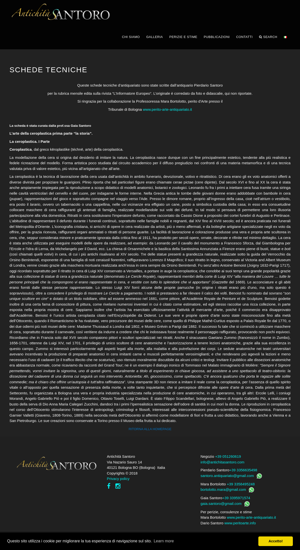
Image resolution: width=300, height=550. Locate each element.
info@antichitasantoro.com (223, 462)
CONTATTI (244, 37)
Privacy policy (118, 479)
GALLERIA (154, 37)
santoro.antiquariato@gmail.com (227, 476)
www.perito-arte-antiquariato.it (167, 109)
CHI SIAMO (131, 37)
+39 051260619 (228, 456)
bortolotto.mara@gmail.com (223, 489)
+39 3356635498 (243, 470)
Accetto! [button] (275, 541)
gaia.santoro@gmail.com (221, 503)
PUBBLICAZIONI (216, 37)
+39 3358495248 (241, 484)
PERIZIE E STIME (183, 37)
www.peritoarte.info (240, 523)
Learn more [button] (164, 541)
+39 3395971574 (236, 498)
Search (268, 37)
